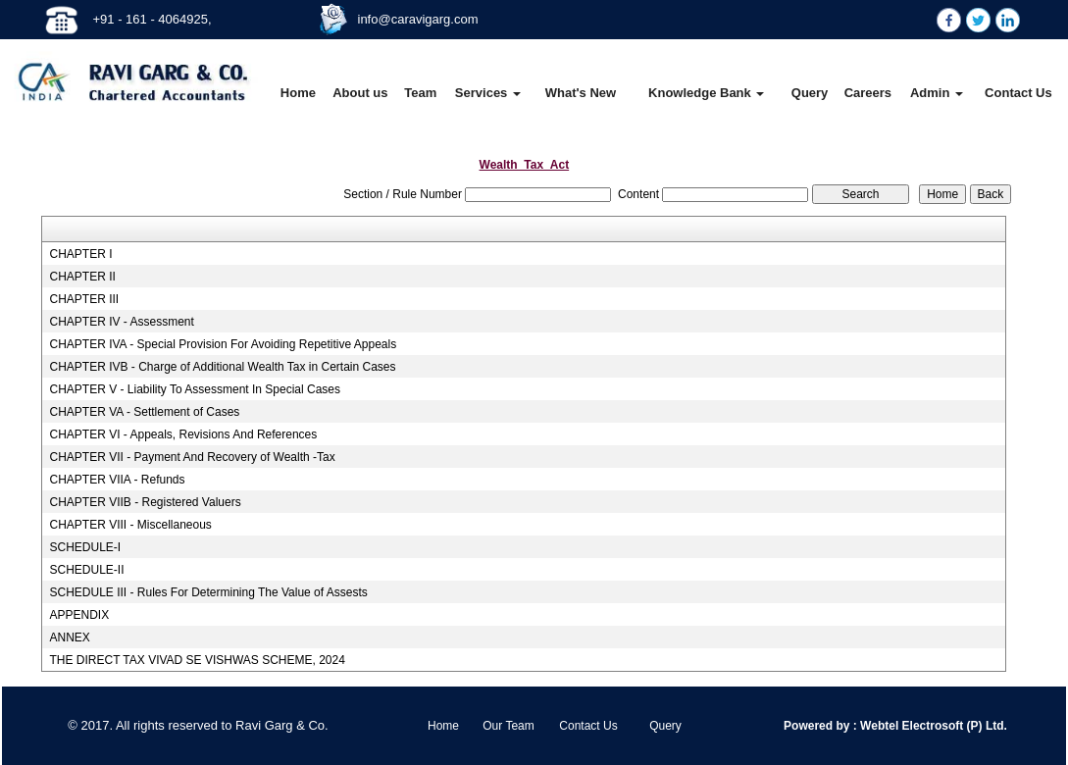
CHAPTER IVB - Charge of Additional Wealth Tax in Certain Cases (222, 367)
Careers (867, 92)
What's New (580, 92)
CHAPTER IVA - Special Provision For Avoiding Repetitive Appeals (222, 344)
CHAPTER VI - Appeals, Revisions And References (183, 434)
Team (420, 92)
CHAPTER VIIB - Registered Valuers (144, 502)
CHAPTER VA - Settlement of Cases (144, 412)
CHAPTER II (82, 276)
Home (298, 92)
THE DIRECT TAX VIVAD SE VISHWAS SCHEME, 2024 (196, 660)
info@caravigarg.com (418, 19)
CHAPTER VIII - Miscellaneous (130, 525)
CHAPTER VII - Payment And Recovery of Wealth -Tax (191, 457)
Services (488, 92)
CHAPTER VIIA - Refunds (116, 479)
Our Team (508, 726)
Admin (936, 92)
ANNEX (69, 637)
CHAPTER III (84, 299)
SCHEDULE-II (86, 570)
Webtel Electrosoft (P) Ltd (930, 726)
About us (359, 92)
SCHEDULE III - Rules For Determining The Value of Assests (208, 592)
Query (810, 92)
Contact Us (1018, 92)
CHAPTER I (80, 254)
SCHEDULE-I (85, 547)
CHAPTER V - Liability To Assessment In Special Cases (194, 389)
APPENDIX (79, 615)
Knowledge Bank (706, 92)
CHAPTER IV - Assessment (121, 322)
